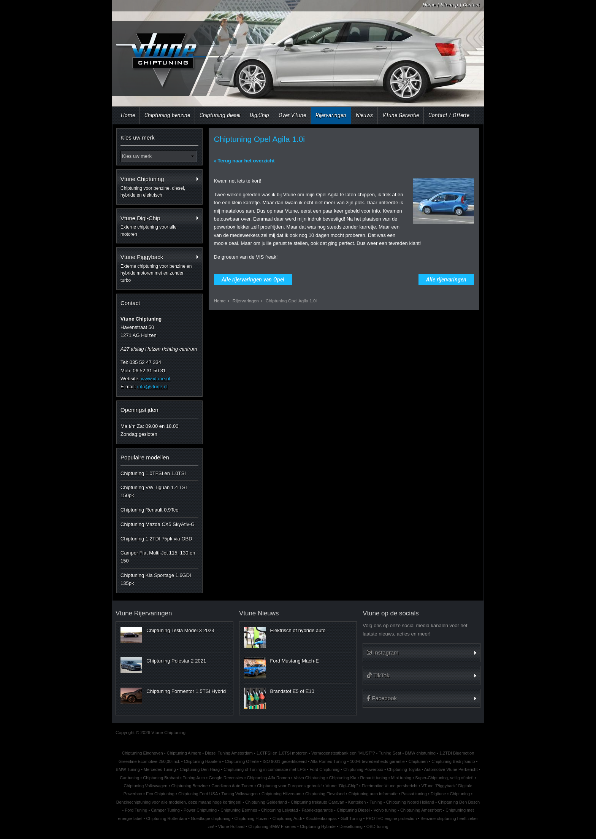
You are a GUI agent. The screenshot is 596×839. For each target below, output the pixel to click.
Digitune (438, 793)
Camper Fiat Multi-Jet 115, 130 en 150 (157, 557)
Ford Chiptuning (324, 769)
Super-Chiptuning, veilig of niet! (444, 777)
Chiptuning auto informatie (373, 793)
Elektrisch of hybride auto (297, 630)
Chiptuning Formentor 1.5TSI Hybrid (186, 691)
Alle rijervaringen (446, 279)
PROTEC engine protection (391, 818)
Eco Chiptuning (160, 793)
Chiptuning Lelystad (279, 810)
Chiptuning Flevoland (325, 793)
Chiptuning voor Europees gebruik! (289, 785)
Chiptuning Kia (343, 777)
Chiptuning (460, 793)
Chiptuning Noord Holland (410, 802)
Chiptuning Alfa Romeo (268, 777)
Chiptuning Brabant (161, 777)
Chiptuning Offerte (241, 761)
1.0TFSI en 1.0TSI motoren (282, 753)
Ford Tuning (136, 810)
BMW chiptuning (420, 753)
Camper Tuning (165, 810)
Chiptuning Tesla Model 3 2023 (180, 630)
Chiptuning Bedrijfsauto (453, 761)
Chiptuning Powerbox (363, 769)
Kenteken (357, 802)
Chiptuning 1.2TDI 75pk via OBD (156, 539)
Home (429, 5)
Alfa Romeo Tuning (328, 761)
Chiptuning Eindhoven (142, 753)
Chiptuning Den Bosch (459, 802)
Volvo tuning (385, 810)
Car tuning (129, 777)
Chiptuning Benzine (189, 785)
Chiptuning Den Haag (200, 769)
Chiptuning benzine (167, 115)
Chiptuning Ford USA (198, 793)
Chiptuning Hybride (318, 826)
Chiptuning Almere (184, 753)
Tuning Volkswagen (240, 793)
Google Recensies (226, 777)
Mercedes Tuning (160, 769)
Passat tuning (414, 793)
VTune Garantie (400, 115)
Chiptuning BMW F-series (272, 826)
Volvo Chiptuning (309, 777)
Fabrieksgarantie (317, 810)
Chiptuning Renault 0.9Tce (149, 510)
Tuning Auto (194, 777)
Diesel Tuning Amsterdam (229, 753)
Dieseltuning (351, 826)
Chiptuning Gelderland (266, 802)
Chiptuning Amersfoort (421, 810)
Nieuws (364, 115)
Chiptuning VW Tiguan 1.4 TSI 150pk (153, 491)
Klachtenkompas (321, 818)
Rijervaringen (330, 115)
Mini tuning (401, 777)
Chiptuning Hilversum (281, 793)
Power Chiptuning (200, 810)
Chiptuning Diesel (353, 810)
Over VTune (292, 115)
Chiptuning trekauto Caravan (317, 802)
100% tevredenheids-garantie (377, 761)
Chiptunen (418, 761)
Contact (471, 5)
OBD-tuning (377, 826)
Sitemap (449, 5)
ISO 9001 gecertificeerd (285, 761)
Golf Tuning (351, 818)
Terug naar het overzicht (246, 161)
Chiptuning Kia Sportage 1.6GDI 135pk (155, 579)
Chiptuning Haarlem (202, 761)
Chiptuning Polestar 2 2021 (176, 661)
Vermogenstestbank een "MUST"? (343, 753)
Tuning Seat (390, 753)
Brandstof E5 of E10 (292, 691)
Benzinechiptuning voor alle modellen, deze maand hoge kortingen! (178, 802)
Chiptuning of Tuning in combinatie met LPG (265, 769)
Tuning (375, 802)
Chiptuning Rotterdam (166, 818)
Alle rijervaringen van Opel (253, 279)
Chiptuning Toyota (403, 769)
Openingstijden (139, 410)
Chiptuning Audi (287, 818)
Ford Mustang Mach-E (294, 661)
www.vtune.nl (155, 378)
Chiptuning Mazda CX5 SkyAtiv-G (157, 524)
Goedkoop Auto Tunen (232, 785)
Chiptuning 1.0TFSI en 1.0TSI (153, 473)
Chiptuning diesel (220, 115)
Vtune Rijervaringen (144, 613)
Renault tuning (373, 777)
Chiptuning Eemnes (238, 810)
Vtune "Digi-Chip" (341, 785)
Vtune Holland (231, 826)
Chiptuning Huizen (251, 818)
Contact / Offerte (448, 115)
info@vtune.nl (152, 386)
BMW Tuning (128, 769)
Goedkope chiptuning (210, 818)
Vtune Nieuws (259, 613)
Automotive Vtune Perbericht (451, 769)
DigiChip (259, 115)
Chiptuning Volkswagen (146, 785)
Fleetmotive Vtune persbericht (390, 785)
